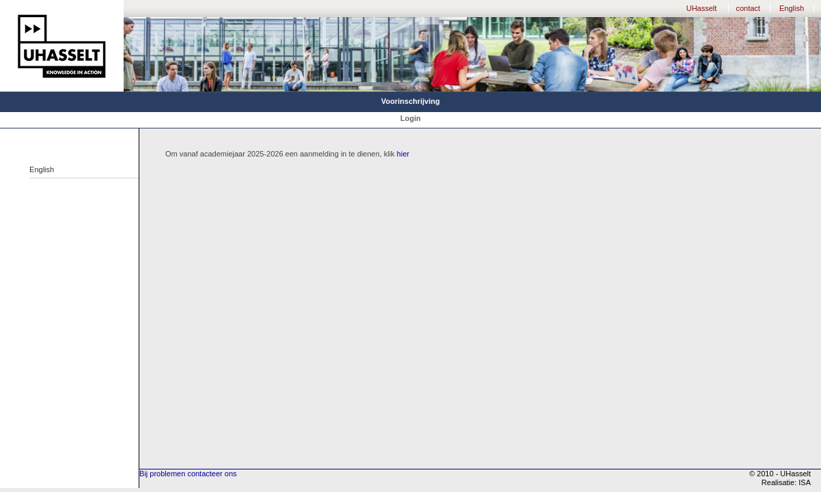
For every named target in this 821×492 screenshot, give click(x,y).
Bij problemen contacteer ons (187, 473)
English (791, 8)
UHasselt (701, 8)
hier (403, 154)
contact (748, 8)
